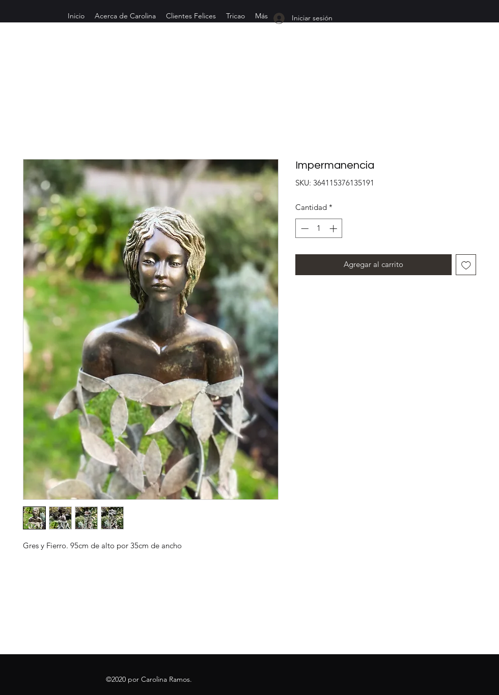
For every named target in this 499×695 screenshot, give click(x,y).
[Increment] (334, 228)
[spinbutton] (319, 228)
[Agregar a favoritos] (466, 264)
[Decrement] (304, 228)
